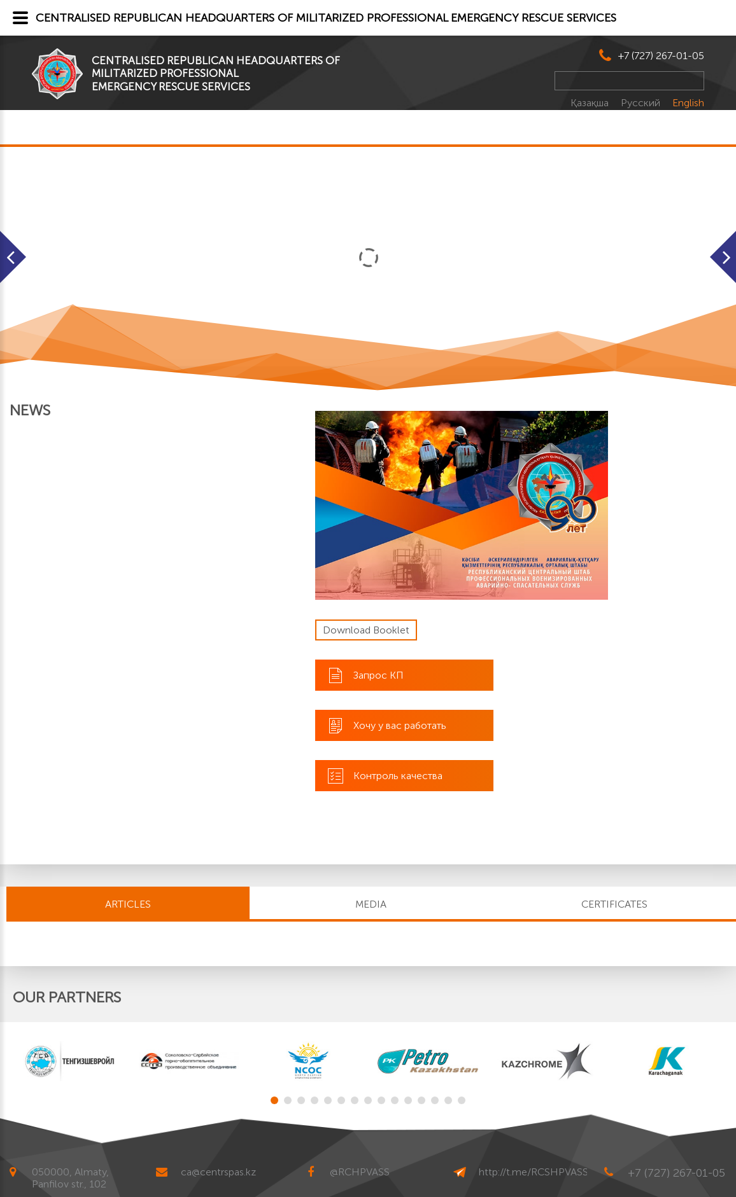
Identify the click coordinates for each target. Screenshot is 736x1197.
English (688, 103)
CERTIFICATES (614, 904)
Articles (128, 904)
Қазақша (590, 103)
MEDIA (370, 904)
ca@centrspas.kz (218, 1172)
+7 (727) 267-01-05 (661, 56)
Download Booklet (366, 630)
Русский (642, 103)
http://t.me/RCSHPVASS (533, 1172)
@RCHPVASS (360, 1172)
